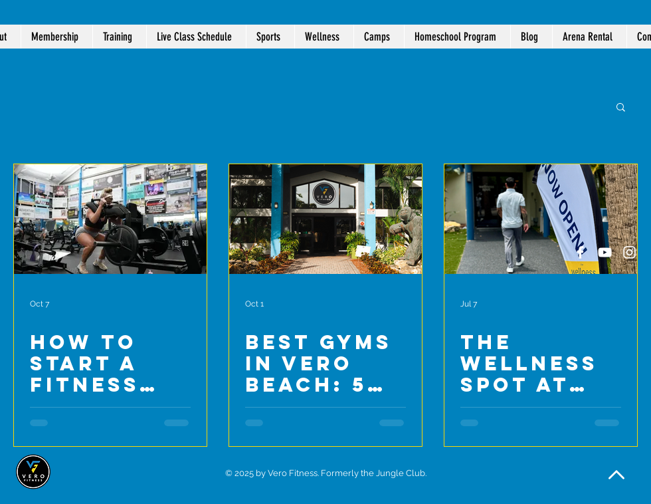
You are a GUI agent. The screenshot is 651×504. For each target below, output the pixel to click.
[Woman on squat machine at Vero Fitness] (110, 219)
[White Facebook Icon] (580, 252)
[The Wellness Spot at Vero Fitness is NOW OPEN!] (540, 219)
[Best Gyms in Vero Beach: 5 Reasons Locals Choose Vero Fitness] (325, 219)
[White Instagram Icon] (629, 252)
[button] (323, 37)
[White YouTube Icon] (605, 252)
